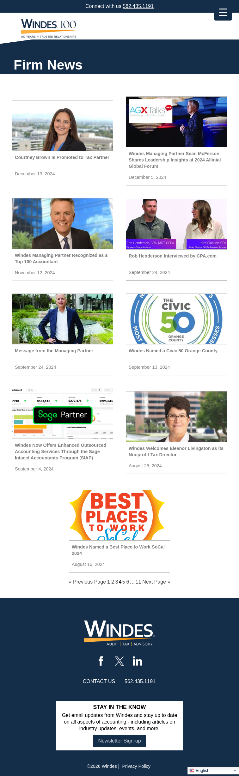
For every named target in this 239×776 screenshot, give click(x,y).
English (199, 770)
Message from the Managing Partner (54, 350)
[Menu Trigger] (223, 12)
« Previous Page (87, 582)
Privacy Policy (136, 766)
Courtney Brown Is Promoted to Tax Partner (62, 157)
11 (138, 582)
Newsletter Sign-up (119, 740)
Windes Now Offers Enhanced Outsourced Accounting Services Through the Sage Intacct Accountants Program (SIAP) (60, 451)
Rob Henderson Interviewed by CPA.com (173, 255)
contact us (99, 681)
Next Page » (156, 582)
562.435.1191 (138, 6)
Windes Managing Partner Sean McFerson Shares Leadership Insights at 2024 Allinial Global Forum (175, 160)
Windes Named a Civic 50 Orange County (173, 350)
